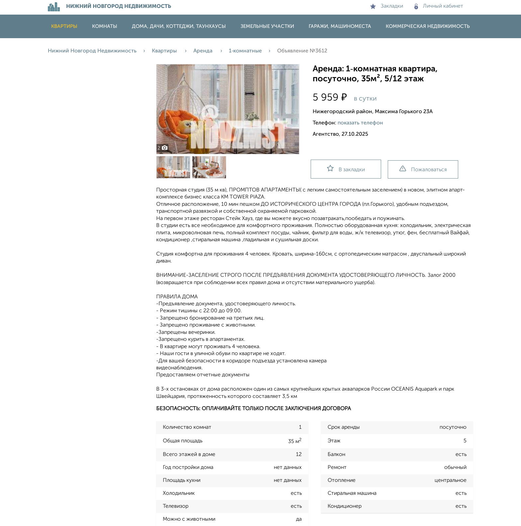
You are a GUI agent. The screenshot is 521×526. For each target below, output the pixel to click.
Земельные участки (267, 26)
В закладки (346, 169)
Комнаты (104, 26)
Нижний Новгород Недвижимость (92, 51)
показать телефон (360, 123)
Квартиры (64, 26)
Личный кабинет (438, 6)
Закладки (386, 6)
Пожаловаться (423, 169)
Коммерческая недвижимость (428, 26)
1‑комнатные (245, 51)
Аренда (203, 51)
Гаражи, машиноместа (340, 26)
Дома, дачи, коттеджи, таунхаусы (179, 26)
